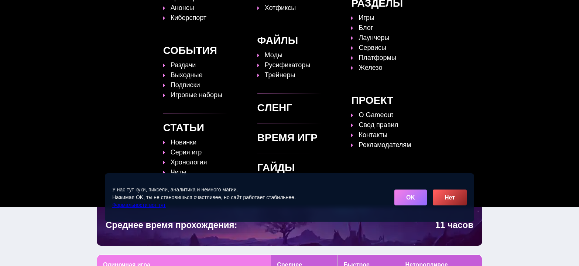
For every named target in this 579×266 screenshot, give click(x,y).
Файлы (354, 10)
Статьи (283, 10)
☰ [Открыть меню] (475, 10)
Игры (408, 10)
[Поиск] (462, 9)
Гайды (254, 10)
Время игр (319, 10)
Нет (450, 197)
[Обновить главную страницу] (143, 10)
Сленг (382, 10)
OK (410, 197)
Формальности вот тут (139, 205)
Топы (227, 10)
